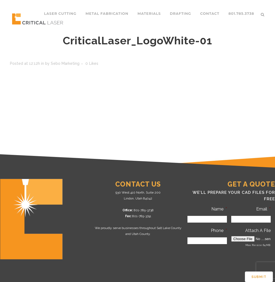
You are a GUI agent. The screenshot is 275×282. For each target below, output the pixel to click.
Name (219, 209)
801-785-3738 (144, 210)
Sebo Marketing (65, 63)
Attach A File (258, 230)
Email (263, 209)
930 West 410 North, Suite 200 (138, 192)
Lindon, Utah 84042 (138, 198)
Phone (219, 230)
